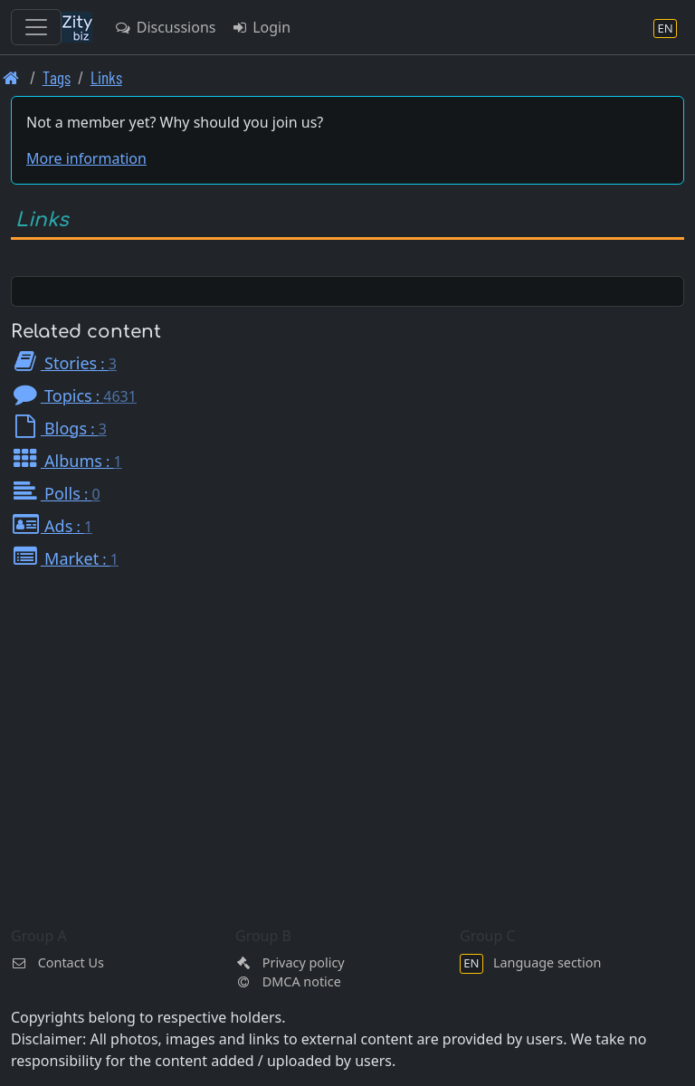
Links (106, 77)
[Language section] (665, 27)
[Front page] (11, 77)
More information (86, 158)
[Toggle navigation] (36, 27)
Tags (57, 77)
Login (260, 27)
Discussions (164, 27)
